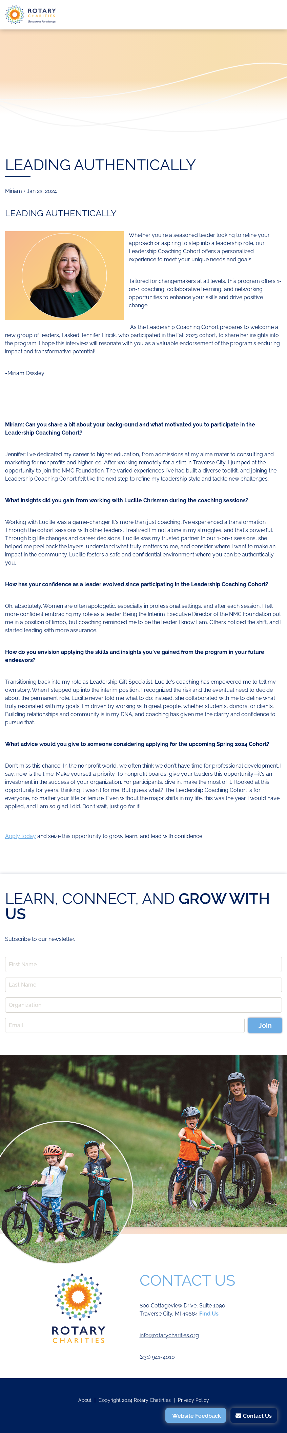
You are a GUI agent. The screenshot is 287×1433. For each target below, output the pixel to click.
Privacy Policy (193, 1400)
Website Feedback (196, 1416)
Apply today (20, 836)
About (84, 1400)
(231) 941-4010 (157, 1357)
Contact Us (257, 1416)
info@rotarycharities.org (169, 1335)
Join (265, 1025)
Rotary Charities (30, 14)
